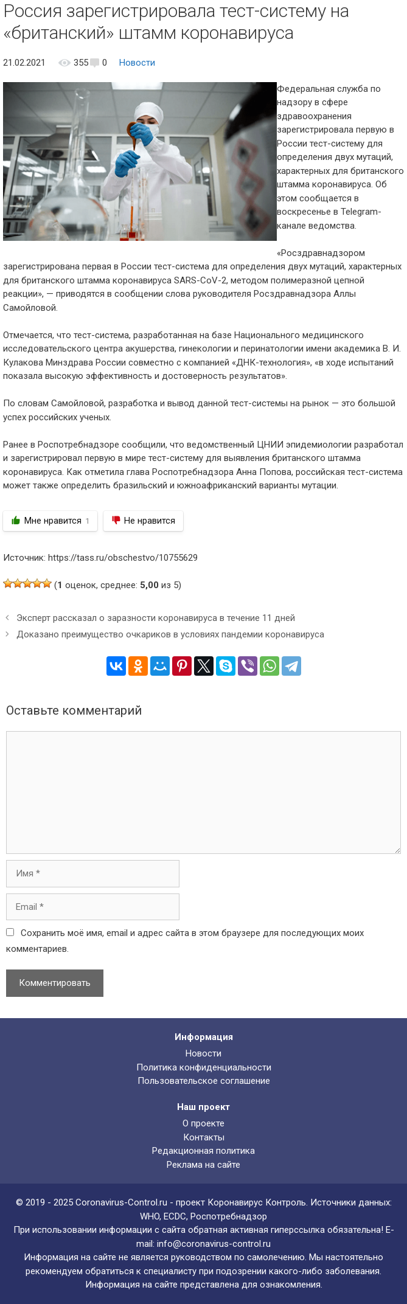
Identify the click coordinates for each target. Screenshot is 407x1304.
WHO (149, 1216)
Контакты (203, 1137)
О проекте (203, 1123)
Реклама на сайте (203, 1164)
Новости (137, 62)
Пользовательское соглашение (203, 1080)
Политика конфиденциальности (203, 1067)
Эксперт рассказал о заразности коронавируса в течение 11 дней (155, 617)
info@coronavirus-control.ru (214, 1243)
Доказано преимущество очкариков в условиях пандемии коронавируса (170, 634)
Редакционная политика (203, 1150)
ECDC (175, 1216)
